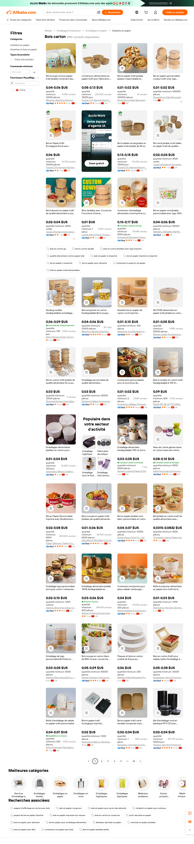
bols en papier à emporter (104, 256)
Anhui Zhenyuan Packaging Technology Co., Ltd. (61, 747)
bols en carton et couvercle (106, 815)
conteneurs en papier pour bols (57, 829)
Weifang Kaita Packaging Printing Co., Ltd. (132, 677)
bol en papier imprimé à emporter (140, 256)
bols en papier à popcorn (69, 808)
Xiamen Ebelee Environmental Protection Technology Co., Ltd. (132, 610)
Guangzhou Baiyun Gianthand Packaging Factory (97, 742)
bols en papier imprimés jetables (63, 270)
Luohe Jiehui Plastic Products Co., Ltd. (97, 234)
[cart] (146, 13)
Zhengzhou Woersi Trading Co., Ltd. (61, 471)
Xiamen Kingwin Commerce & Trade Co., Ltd (97, 677)
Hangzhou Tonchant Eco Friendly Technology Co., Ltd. (132, 745)
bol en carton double (83, 249)
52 (134, 761)
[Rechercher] (112, 12)
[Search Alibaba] (70, 12)
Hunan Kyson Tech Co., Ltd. (131, 537)
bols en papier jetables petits (94, 829)
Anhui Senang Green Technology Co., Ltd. (61, 337)
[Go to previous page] (89, 761)
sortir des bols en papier (138, 815)
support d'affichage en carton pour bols (30, 808)
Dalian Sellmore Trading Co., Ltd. (61, 543)
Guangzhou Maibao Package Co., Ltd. (132, 404)
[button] (99, 12)
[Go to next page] (140, 761)
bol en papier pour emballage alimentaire (66, 822)
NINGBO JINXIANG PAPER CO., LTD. (168, 231)
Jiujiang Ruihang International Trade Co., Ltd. (168, 164)
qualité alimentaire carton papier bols (65, 256)
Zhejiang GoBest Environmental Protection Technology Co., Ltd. (97, 401)
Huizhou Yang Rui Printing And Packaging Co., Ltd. (168, 745)
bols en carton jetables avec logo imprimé (120, 249)
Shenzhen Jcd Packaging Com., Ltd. (132, 331)
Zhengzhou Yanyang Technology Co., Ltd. (168, 607)
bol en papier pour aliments (93, 263)
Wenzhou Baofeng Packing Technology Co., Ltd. (61, 100)
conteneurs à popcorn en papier (129, 263)
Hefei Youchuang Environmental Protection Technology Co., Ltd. (168, 471)
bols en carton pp (56, 249)
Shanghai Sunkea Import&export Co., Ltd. (61, 401)
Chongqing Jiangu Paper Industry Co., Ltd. (168, 537)
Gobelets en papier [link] (121, 30)
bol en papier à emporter (60, 263)
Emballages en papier (96, 30)
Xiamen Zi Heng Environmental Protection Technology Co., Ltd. (97, 613)
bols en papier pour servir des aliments (107, 808)
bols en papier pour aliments (25, 822)
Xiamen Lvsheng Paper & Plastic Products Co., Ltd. (132, 471)
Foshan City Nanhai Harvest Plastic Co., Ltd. (97, 100)
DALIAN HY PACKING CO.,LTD (97, 540)
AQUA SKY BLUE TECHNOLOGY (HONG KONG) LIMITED (168, 404)
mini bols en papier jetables (141, 822)
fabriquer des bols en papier (107, 822)
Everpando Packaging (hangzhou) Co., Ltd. (132, 237)
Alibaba (48, 30)
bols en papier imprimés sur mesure (67, 815)
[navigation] (24, 396)
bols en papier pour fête (23, 829)
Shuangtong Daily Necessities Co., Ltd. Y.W (132, 100)
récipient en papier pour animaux (149, 808)
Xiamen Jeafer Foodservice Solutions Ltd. (168, 334)
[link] (190, 813)
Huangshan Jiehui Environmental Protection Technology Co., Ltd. (168, 677)
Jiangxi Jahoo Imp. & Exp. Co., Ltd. (61, 607)
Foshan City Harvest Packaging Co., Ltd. (61, 167)
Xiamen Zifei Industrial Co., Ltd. (61, 677)
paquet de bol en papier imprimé (27, 815)
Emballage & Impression (69, 30)
